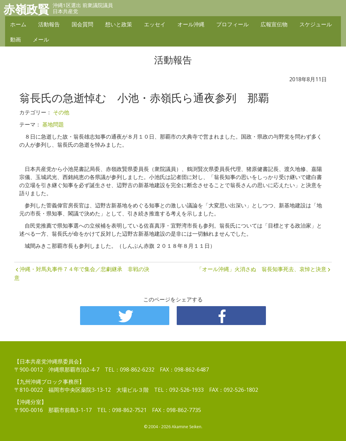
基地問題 (53, 124)
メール (41, 39)
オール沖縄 (190, 24)
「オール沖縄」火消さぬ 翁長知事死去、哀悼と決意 (261, 269)
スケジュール (315, 24)
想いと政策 (118, 24)
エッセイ (155, 24)
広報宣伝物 (274, 24)
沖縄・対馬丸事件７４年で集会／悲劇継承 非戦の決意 (81, 273)
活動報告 (49, 24)
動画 (15, 39)
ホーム (18, 24)
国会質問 (82, 24)
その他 (61, 112)
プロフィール (232, 24)
